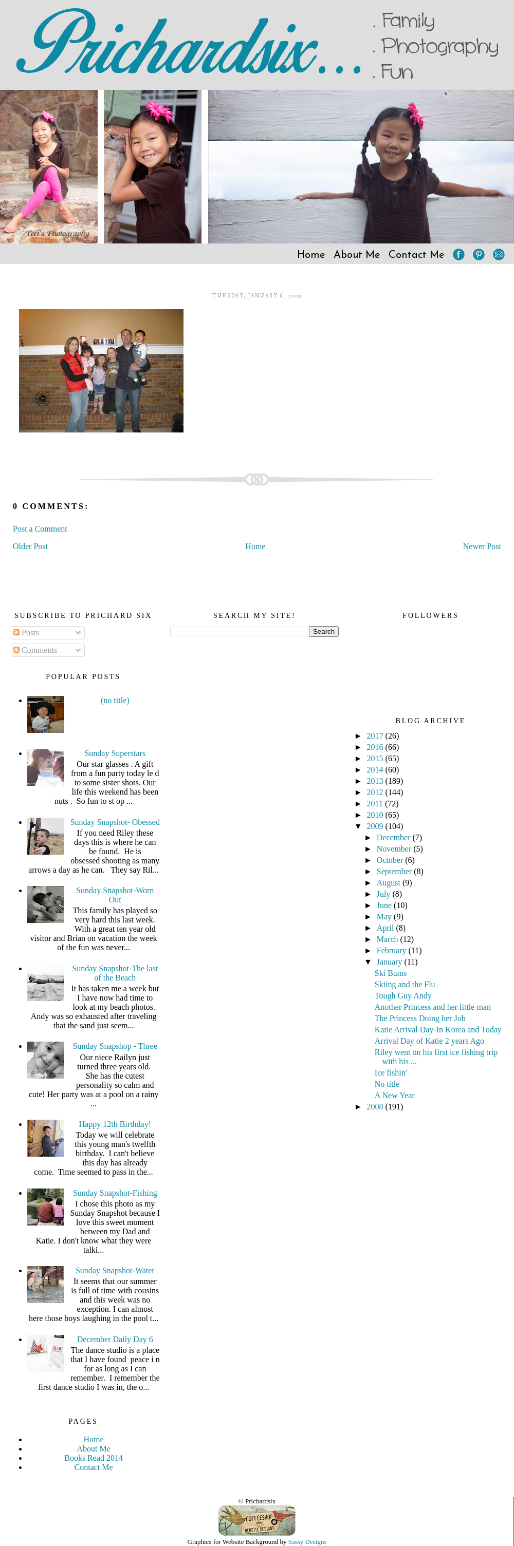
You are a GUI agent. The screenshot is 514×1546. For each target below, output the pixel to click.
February (393, 950)
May (385, 916)
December (395, 837)
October (391, 860)
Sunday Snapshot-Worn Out (115, 895)
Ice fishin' (391, 1072)
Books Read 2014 (93, 1458)
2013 (376, 781)
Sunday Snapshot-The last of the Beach (115, 973)
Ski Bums (391, 973)
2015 (376, 758)
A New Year (395, 1095)
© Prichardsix (257, 1501)
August (389, 882)
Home (311, 255)
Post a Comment (40, 528)
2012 (376, 792)
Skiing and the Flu (405, 984)
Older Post (30, 546)
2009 (376, 826)
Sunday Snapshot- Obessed (115, 822)
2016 (376, 747)
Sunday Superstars (114, 753)
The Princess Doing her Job (420, 1018)
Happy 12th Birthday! (115, 1124)
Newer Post (482, 546)
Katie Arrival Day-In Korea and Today (438, 1029)
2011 (376, 803)
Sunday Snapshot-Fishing (115, 1193)
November (395, 848)
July (385, 894)
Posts (26, 632)
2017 (376, 735)
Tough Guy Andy (403, 995)
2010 (376, 814)
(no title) (115, 700)
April (386, 927)
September (395, 871)
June (385, 905)
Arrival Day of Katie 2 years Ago (429, 1040)
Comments (35, 650)
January (391, 961)
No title (387, 1084)
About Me (357, 255)
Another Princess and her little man (433, 1007)
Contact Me (417, 255)
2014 (376, 769)
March (388, 939)
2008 (376, 1106)
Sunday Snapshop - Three (115, 1046)
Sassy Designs (307, 1541)
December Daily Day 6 (115, 1339)
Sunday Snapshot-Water (115, 1270)
